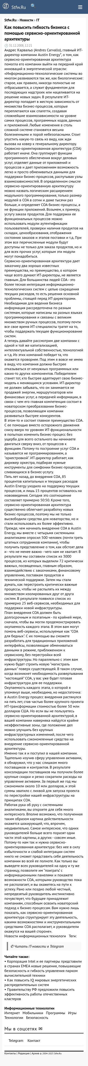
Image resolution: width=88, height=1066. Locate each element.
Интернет (12, 1012)
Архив (35, 1053)
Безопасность (37, 1017)
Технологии (13, 1017)
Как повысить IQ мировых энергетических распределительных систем (40, 982)
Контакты (10, 1053)
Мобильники (33, 1012)
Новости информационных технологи (35, 936)
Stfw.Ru (13, 6)
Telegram (16, 1040)
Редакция (24, 1053)
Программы (55, 1012)
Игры (72, 1012)
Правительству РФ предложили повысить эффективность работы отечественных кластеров (39, 994)
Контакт (33, 1040)
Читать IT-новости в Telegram (39, 946)
